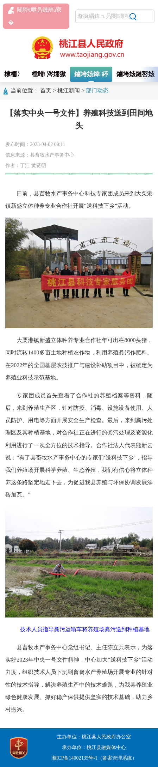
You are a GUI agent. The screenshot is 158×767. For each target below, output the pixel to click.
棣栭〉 (13, 74)
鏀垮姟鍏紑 (91, 74)
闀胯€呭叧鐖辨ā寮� (35, 16)
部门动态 (97, 90)
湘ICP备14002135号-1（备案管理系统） (94, 758)
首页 (45, 90)
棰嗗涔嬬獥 (49, 74)
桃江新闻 (68, 90)
